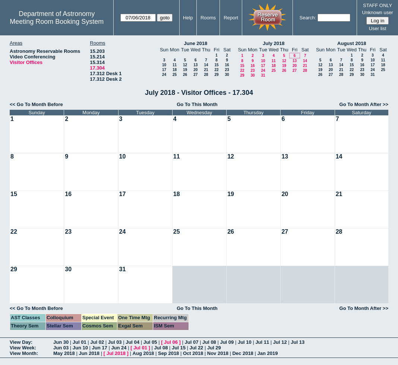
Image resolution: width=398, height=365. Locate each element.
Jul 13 (297, 342)
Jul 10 (245, 342)
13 (195, 65)
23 (227, 70)
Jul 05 (150, 342)
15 (216, 65)
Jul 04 (132, 342)
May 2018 (64, 353)
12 (185, 65)
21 (206, 70)
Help (188, 17)
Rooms (208, 17)
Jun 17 (99, 347)
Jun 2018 (89, 353)
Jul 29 (214, 347)
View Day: (21, 342)
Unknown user (377, 12)
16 (227, 65)
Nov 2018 (217, 353)
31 (263, 75)
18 (175, 70)
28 (206, 75)
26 (185, 75)
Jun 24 (118, 347)
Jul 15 (179, 347)
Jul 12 (280, 342)
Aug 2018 (143, 353)
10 (164, 65)
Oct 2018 (193, 353)
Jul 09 (227, 342)
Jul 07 (192, 342)
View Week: (23, 347)
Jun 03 (61, 347)
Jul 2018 (116, 353)
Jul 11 (262, 342)
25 (175, 75)
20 (195, 70)
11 (175, 65)
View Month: (24, 353)
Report (231, 17)
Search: (307, 17)
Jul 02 (97, 342)
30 (227, 75)
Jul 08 (209, 342)
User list (377, 28)
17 (164, 70)
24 (164, 75)
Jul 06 (171, 342)
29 (216, 75)
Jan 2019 (267, 353)
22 (216, 70)
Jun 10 (80, 347)
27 (195, 75)
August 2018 (351, 43)
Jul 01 (79, 342)
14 (206, 65)
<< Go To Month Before (36, 104)
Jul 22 (196, 347)
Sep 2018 (168, 353)
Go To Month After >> (363, 104)
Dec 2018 (242, 353)
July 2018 (274, 43)
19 (185, 70)
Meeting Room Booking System (57, 21)
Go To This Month (197, 104)
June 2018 (195, 43)
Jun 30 (61, 342)
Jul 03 (115, 342)
